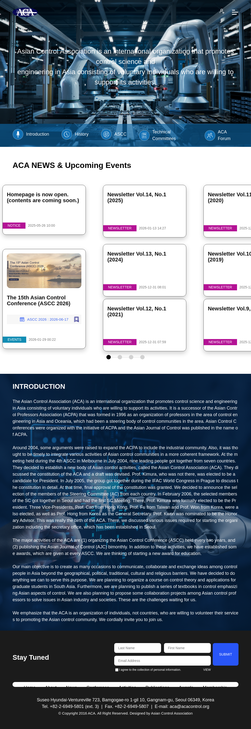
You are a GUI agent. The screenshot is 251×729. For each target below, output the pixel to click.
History (74, 134)
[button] (108, 357)
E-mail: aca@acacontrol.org (182, 706)
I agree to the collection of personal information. (148, 669)
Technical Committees (157, 135)
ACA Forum (217, 135)
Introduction (31, 134)
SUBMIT (225, 654)
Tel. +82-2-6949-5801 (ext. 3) (70, 706)
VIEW (207, 669)
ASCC (113, 134)
